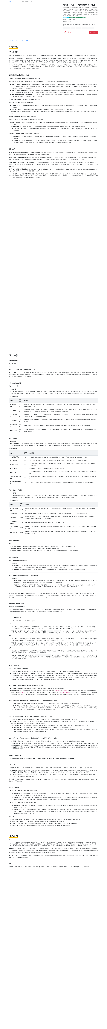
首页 (10, 2)
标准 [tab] (22, 41)
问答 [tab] (27, 41)
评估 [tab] (16, 41)
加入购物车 (93, 32)
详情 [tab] (11, 41)
